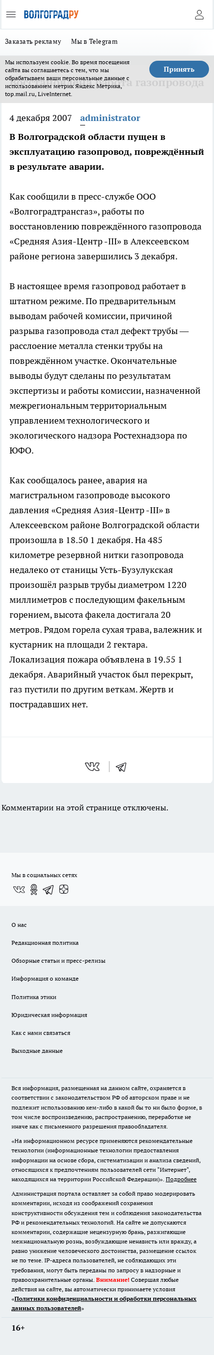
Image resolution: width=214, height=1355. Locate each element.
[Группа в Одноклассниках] (33, 890)
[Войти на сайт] (199, 14)
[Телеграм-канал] (48, 890)
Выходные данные (37, 1050)
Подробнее (181, 1179)
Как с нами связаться (40, 1032)
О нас (19, 924)
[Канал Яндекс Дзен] (63, 890)
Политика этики (33, 997)
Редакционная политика (45, 942)
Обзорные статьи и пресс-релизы (58, 960)
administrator (110, 117)
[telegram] (124, 767)
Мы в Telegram (94, 41)
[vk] (93, 767)
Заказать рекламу (33, 41)
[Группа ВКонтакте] (18, 890)
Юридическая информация (49, 1014)
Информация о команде (45, 978)
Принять (179, 69)
